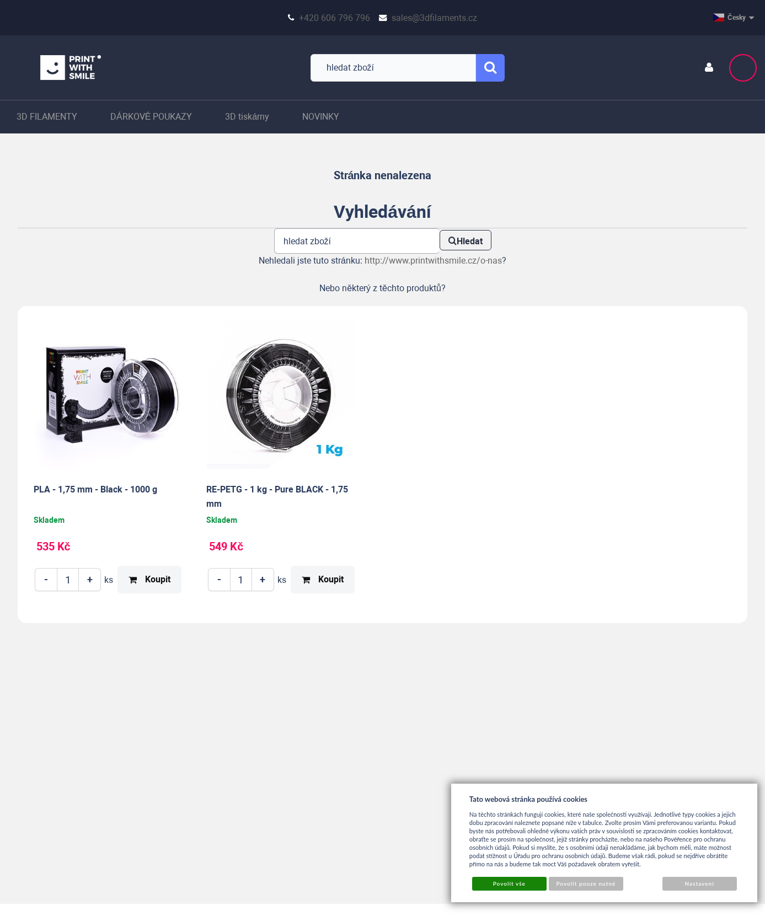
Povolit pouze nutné (586, 883)
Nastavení (699, 883)
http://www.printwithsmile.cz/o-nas (433, 260)
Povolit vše (509, 883)
